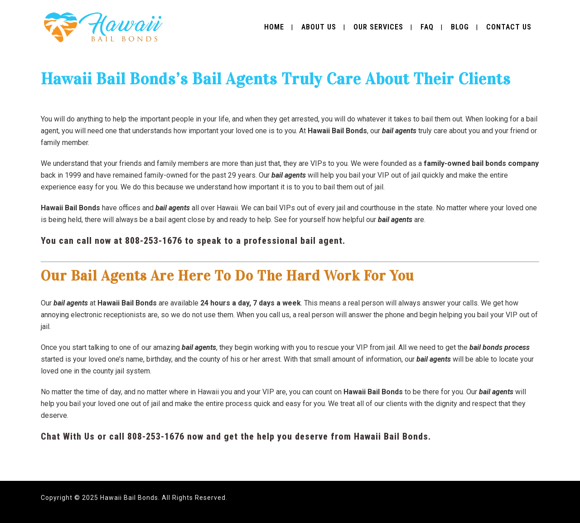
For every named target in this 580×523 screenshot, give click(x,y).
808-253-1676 (153, 240)
